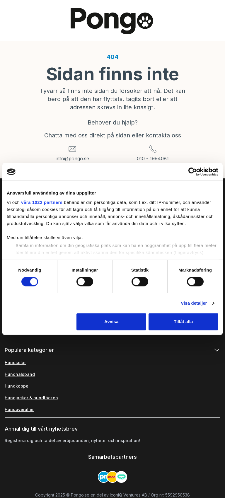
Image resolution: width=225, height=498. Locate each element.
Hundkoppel (17, 385)
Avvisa (111, 321)
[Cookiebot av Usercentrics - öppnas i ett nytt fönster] (192, 171)
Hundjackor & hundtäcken (31, 397)
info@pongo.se (72, 158)
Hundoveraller (19, 409)
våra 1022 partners (42, 202)
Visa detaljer (194, 303)
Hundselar (15, 362)
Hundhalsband (20, 374)
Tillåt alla (183, 321)
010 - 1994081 (153, 158)
